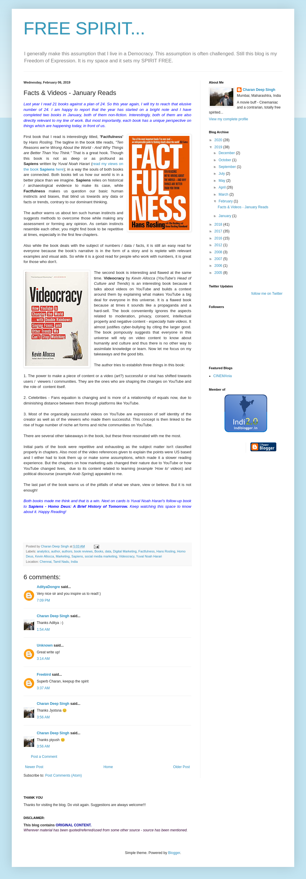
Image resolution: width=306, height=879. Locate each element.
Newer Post (34, 767)
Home (108, 767)
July (222, 174)
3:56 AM (43, 717)
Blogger (174, 853)
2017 (218, 231)
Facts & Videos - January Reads (243, 207)
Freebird (44, 674)
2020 (218, 140)
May (222, 181)
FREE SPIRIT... (84, 28)
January (225, 216)
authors (67, 551)
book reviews (83, 551)
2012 (218, 245)
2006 (218, 266)
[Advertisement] (232, 550)
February (226, 201)
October (225, 160)
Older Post (181, 767)
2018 (218, 224)
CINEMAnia (222, 376)
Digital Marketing (125, 551)
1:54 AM (43, 629)
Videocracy (126, 556)
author (55, 551)
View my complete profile (228, 119)
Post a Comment (44, 757)
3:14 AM (43, 659)
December (227, 153)
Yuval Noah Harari (149, 556)
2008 (218, 252)
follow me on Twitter (266, 294)
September (228, 167)
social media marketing (101, 556)
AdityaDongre (48, 587)
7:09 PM (43, 600)
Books (98, 551)
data (108, 551)
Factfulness (146, 551)
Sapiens (77, 556)
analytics (43, 551)
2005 (218, 273)
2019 (218, 147)
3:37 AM (43, 688)
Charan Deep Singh (53, 616)
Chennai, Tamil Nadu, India (59, 561)
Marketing (62, 556)
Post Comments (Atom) (63, 775)
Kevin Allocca (44, 556)
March (224, 194)
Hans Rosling (166, 551)
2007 (218, 259)
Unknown (45, 645)
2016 (218, 238)
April (223, 187)
